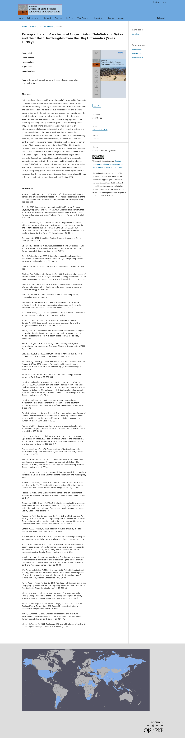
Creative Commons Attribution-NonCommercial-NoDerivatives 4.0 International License (107, 164)
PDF (98, 105)
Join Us (111, 18)
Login (165, 2)
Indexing (98, 18)
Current (47, 18)
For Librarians (137, 57)
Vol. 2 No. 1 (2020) (46, 26)
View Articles (83, 18)
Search (161, 18)
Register (156, 2)
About (121, 18)
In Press (69, 18)
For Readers (136, 49)
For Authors (136, 53)
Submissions (33, 18)
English (135, 34)
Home (20, 18)
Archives (58, 18)
